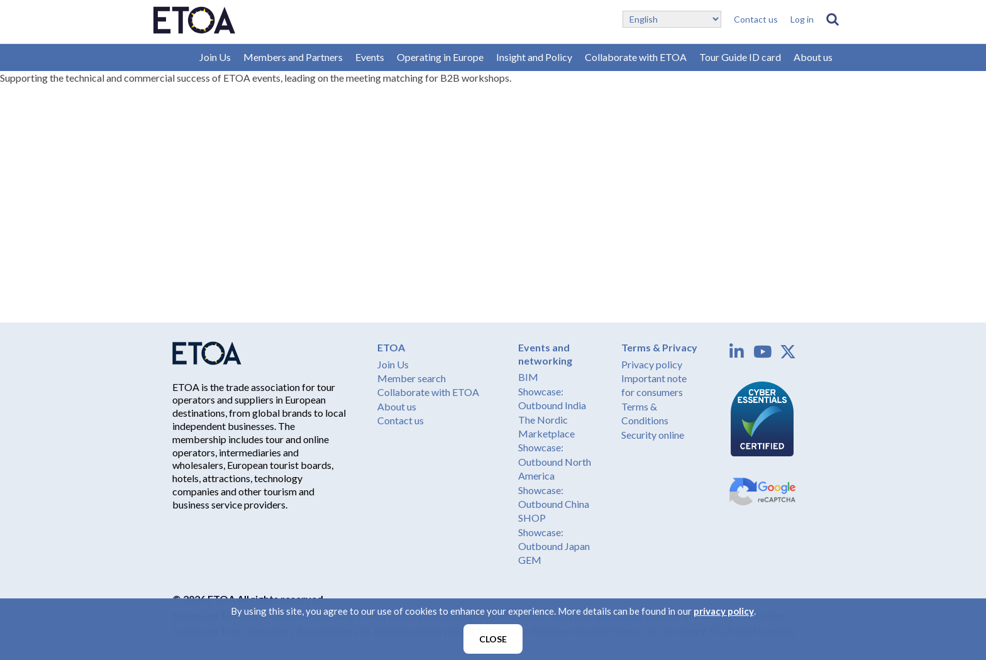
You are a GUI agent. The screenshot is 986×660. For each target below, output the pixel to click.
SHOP (532, 518)
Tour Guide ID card (740, 57)
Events (369, 57)
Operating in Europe (440, 57)
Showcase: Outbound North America (554, 461)
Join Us (215, 57)
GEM (529, 560)
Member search (411, 378)
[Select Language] (672, 19)
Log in (802, 19)
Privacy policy (651, 364)
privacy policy (724, 611)
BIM (528, 377)
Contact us (756, 19)
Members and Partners (293, 57)
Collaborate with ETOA (636, 57)
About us (813, 57)
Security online (652, 435)
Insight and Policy (534, 57)
